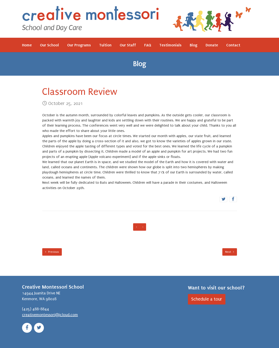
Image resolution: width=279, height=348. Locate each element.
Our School (49, 45)
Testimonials (170, 45)
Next (229, 251)
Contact (233, 45)
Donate (212, 45)
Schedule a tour (206, 299)
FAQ (147, 45)
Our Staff (128, 45)
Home (27, 45)
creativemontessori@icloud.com (50, 315)
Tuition (105, 45)
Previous (52, 251)
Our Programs (79, 45)
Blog (193, 45)
